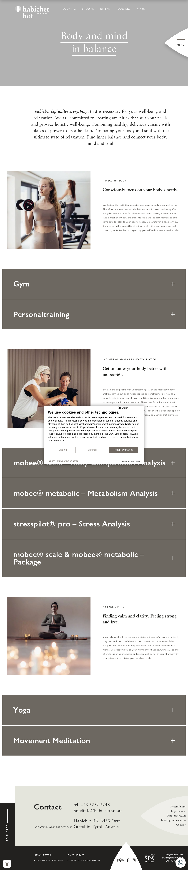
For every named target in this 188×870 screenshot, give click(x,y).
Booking (69, 9)
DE (138, 8)
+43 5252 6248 (95, 820)
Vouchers (123, 9)
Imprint (51, 461)
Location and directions (53, 830)
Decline (63, 449)
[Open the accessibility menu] (7, 864)
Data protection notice (67, 461)
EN (143, 8)
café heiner (76, 855)
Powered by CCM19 (131, 461)
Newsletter (42, 855)
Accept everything (123, 449)
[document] (94, 428)
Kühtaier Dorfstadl (49, 860)
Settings (92, 449)
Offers (105, 9)
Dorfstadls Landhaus (84, 860)
